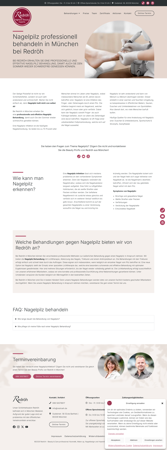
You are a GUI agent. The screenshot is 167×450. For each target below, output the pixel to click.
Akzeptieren (115, 440)
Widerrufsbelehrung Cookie (120, 445)
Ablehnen (133, 440)
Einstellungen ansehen (153, 440)
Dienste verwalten (116, 434)
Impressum (158, 445)
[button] (162, 403)
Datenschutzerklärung (142, 445)
